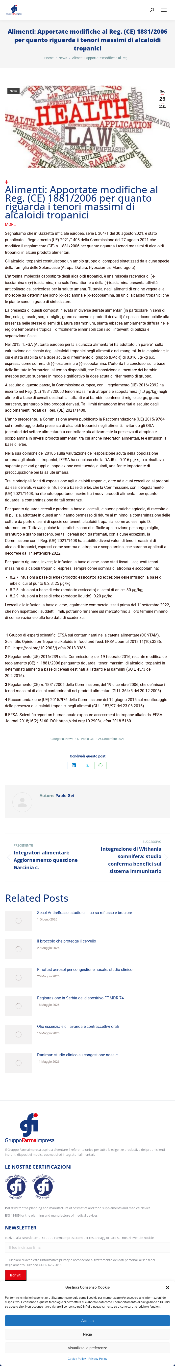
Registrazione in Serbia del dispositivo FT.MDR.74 (80, 998)
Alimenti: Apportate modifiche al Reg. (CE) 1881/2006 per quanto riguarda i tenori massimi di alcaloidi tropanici (81, 202)
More (10, 224)
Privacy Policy (97, 1359)
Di (85, 739)
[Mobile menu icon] (164, 10)
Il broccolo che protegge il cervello (66, 941)
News (13, 91)
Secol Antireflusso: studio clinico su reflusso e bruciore (84, 912)
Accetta (87, 1321)
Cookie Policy (77, 1359)
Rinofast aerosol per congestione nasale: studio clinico (84, 969)
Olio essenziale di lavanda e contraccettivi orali (78, 1026)
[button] (167, 1287)
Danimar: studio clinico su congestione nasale (77, 1055)
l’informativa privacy (55, 1260)
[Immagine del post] (18, 921)
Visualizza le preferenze (87, 1348)
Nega (87, 1334)
